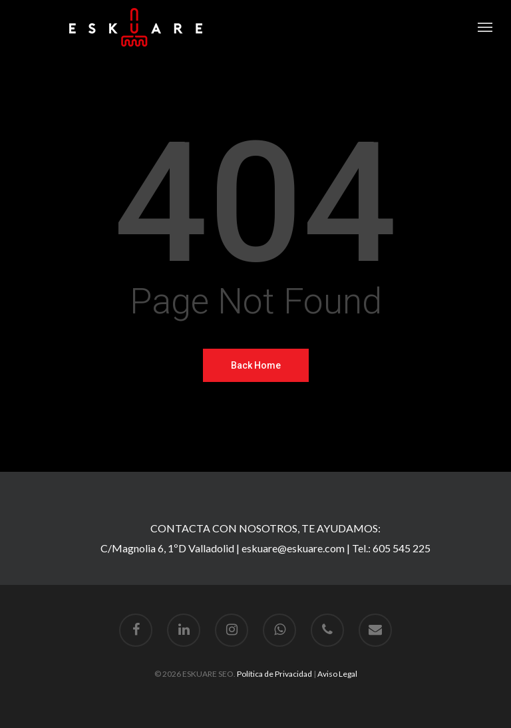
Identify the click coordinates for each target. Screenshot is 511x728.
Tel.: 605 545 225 (391, 548)
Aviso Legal (337, 674)
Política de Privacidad (274, 674)
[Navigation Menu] (485, 27)
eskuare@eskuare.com (293, 548)
